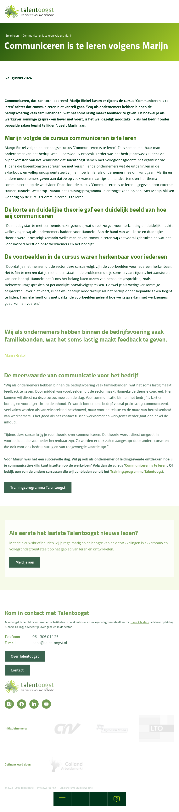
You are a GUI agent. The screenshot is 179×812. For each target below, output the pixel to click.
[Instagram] (9, 705)
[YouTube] (46, 705)
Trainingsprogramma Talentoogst (135, 471)
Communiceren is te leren (144, 465)
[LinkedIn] (34, 705)
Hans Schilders (140, 623)
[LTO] (156, 729)
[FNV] (112, 729)
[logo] (29, 11)
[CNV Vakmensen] (67, 729)
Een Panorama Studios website (76, 787)
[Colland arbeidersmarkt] (67, 765)
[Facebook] (21, 705)
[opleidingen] (99, 799)
